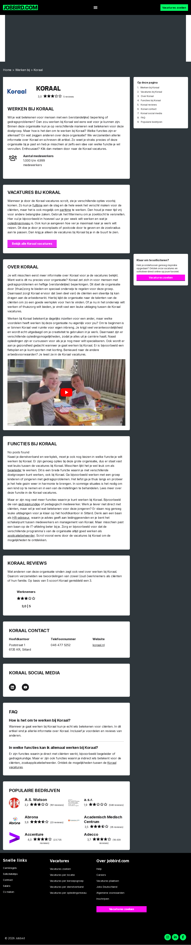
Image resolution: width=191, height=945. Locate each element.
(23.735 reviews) (44, 841)
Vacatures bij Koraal (151, 91)
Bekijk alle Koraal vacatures (32, 243)
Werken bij (22, 70)
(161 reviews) (44, 804)
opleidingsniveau (18, 223)
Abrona (31, 817)
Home (7, 70)
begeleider (14, 470)
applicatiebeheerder (21, 535)
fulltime (37, 205)
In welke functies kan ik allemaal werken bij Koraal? (53, 747)
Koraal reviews (149, 104)
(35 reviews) (104, 826)
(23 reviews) (44, 821)
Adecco (91, 834)
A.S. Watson (36, 799)
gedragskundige (29, 504)
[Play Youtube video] (66, 392)
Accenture (34, 834)
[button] (95, 7)
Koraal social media (151, 113)
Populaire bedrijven (151, 121)
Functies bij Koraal (151, 100)
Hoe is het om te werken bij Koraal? (39, 720)
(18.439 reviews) (104, 841)
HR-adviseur (20, 517)
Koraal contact (148, 109)
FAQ (143, 117)
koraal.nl (98, 645)
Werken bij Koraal (149, 87)
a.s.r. (88, 799)
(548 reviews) (103, 804)
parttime (65, 210)
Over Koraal (147, 96)
